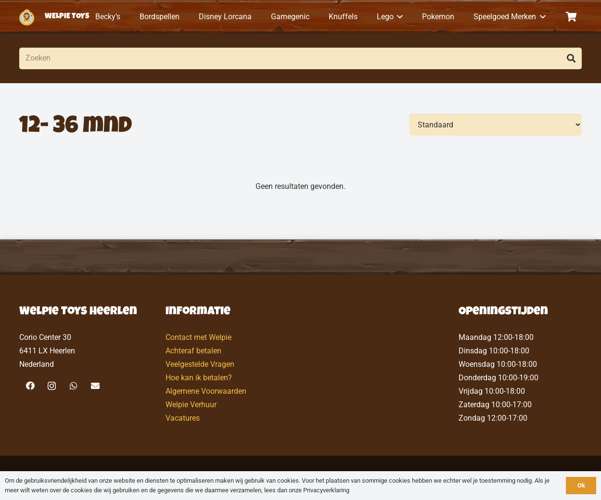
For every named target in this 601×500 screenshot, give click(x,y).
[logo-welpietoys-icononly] (26, 17)
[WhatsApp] (73, 386)
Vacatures (183, 418)
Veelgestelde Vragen (200, 364)
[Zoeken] (300, 58)
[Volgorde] (495, 125)
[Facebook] (30, 386)
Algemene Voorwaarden (206, 391)
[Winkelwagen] (571, 17)
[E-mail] (95, 386)
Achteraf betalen (193, 350)
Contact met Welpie (198, 337)
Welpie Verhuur (191, 404)
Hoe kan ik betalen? (199, 377)
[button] (398, 17)
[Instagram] (52, 386)
